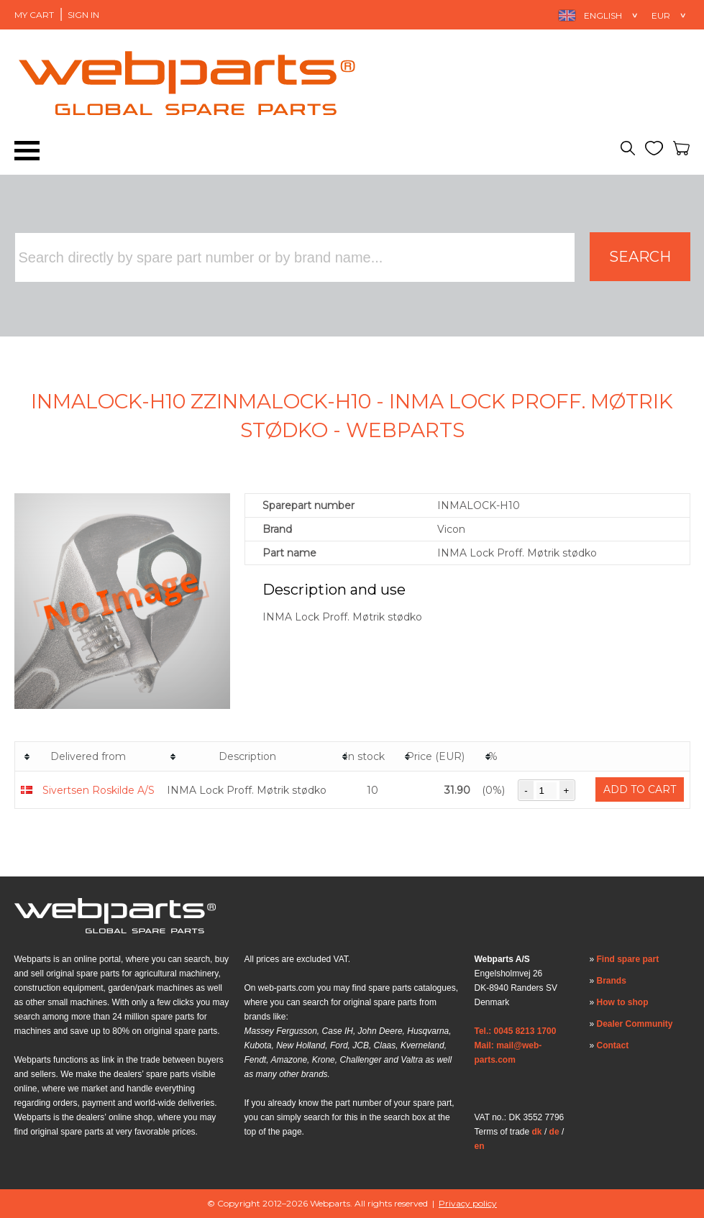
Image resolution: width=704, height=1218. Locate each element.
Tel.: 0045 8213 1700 (516, 1031)
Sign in (83, 14)
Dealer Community (635, 1024)
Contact (613, 1045)
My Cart (34, 14)
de (554, 1132)
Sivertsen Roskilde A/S (98, 790)
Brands (611, 981)
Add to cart (639, 789)
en (480, 1146)
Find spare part (628, 959)
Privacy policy (468, 1203)
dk (537, 1132)
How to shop (623, 1002)
